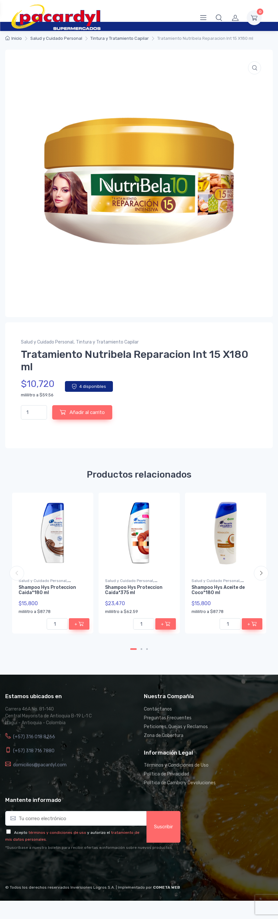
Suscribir (163, 827)
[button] (218, 17)
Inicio (16, 38)
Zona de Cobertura (163, 735)
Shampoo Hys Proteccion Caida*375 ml (133, 590)
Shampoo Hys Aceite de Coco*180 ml (218, 590)
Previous (16, 573)
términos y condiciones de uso (57, 832)
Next (261, 573)
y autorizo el (98, 832)
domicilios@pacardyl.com (40, 765)
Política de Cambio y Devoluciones (180, 783)
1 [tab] (133, 649)
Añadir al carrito (82, 412)
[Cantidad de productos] (34, 412)
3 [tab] (147, 649)
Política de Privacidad (166, 774)
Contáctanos (158, 709)
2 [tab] (141, 649)
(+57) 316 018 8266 (34, 737)
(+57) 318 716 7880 (33, 751)
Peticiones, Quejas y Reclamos (176, 726)
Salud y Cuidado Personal (56, 38)
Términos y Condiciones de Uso (176, 765)
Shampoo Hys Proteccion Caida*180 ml (47, 590)
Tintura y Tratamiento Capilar (119, 38)
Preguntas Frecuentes (168, 718)
